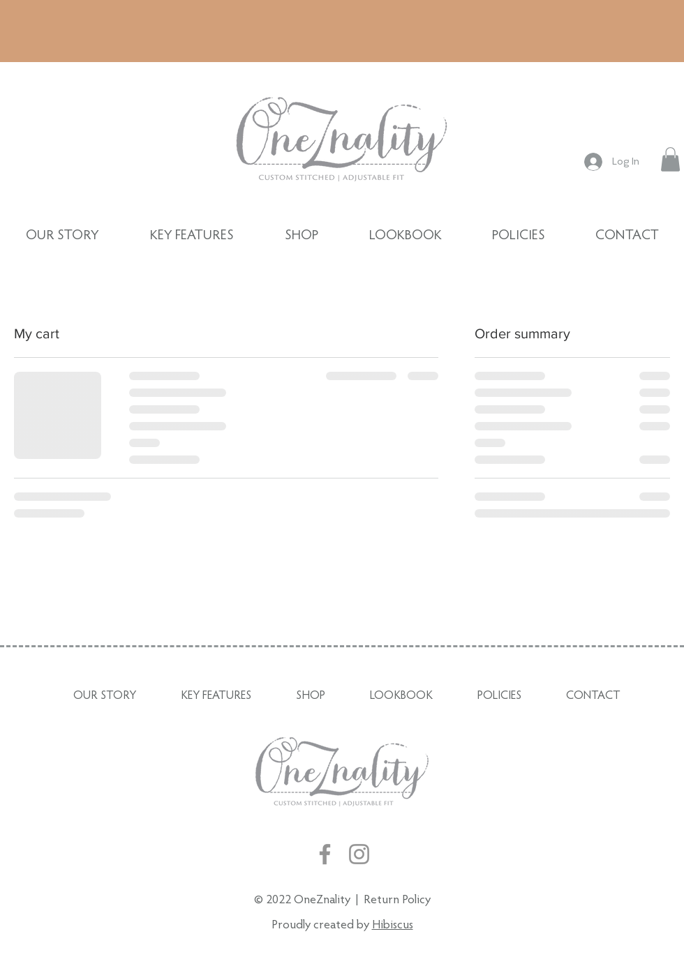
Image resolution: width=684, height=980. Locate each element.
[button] (670, 159)
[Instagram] (359, 854)
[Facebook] (325, 854)
